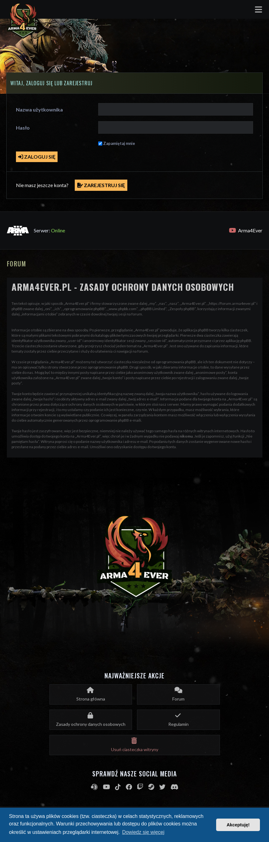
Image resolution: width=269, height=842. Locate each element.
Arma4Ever (245, 230)
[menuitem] (90, 720)
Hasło (23, 128)
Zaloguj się (36, 157)
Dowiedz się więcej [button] (143, 832)
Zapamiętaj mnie (119, 143)
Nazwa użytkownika (39, 109)
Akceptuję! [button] (238, 824)
